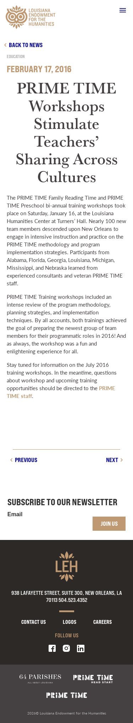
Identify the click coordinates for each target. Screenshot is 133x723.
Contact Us (33, 622)
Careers (102, 622)
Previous (26, 459)
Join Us (109, 523)
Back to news (26, 45)
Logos (69, 622)
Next (112, 459)
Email (15, 514)
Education (16, 56)
